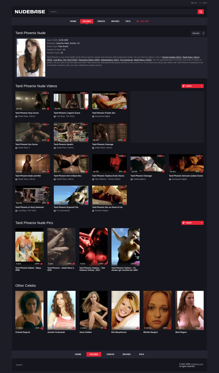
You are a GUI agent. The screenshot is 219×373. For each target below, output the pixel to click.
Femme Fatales (101, 210)
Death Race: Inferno (26, 116)
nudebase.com (197, 364)
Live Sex (143, 21)
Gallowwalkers (139, 179)
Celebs (87, 21)
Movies (115, 21)
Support (19, 365)
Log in (204, 3)
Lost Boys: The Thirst (65, 116)
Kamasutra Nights (102, 116)
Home (73, 21)
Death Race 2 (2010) (142, 60)
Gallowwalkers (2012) (110, 60)
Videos (101, 21)
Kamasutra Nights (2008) (88, 60)
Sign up (194, 3)
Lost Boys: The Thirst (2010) (65, 60)
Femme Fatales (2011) (171, 57)
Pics (128, 21)
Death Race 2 (24, 148)
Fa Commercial (126, 60)
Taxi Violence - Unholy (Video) (107, 179)
